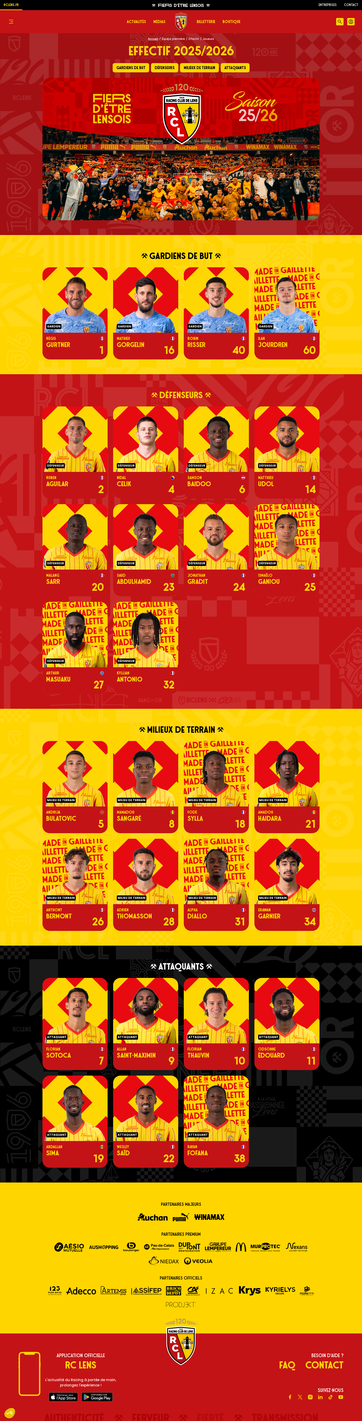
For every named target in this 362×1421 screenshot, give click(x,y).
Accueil (153, 39)
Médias (159, 21)
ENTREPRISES (328, 5)
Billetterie (206, 21)
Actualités (136, 21)
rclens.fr (11, 5)
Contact (351, 5)
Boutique (231, 21)
